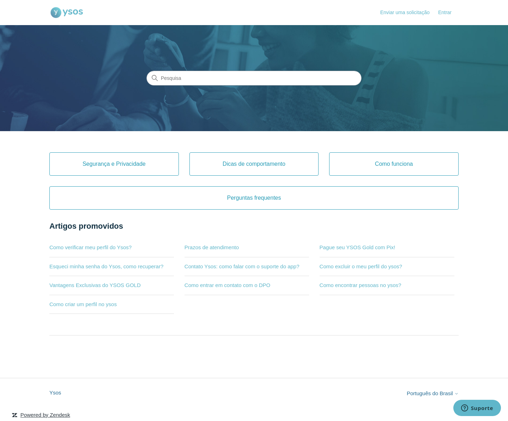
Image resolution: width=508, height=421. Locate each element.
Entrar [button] (445, 12)
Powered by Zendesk (45, 415)
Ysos (55, 393)
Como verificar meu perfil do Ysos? (90, 247)
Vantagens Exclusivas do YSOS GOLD (95, 285)
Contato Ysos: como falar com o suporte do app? (242, 266)
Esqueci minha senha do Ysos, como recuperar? (106, 266)
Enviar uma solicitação (405, 12)
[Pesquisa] (254, 78)
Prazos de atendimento (212, 247)
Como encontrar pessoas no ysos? (360, 285)
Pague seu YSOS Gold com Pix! (357, 247)
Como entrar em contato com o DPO (227, 285)
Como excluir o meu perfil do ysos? (361, 266)
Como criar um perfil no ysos (83, 304)
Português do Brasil (433, 393)
